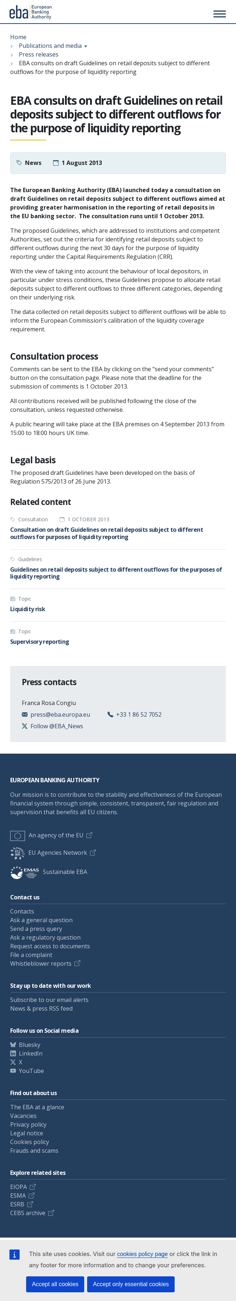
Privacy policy (28, 1124)
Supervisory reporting (39, 642)
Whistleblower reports (41, 964)
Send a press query (36, 929)
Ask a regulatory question (45, 937)
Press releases (38, 54)
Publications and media (50, 46)
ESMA (18, 1196)
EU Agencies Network (48, 853)
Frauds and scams (34, 1151)
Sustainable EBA (48, 872)
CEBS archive (27, 1213)
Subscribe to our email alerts (49, 1000)
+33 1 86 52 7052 (139, 714)
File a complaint (31, 955)
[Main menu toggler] (218, 14)
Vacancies (23, 1116)
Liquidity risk (27, 609)
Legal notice (26, 1133)
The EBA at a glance (37, 1107)
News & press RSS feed (41, 1008)
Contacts (22, 911)
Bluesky (29, 1045)
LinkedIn (30, 1053)
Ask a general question (41, 920)
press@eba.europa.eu (60, 714)
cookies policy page (142, 1254)
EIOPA (18, 1187)
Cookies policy (29, 1142)
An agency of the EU (47, 835)
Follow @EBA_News (56, 726)
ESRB (17, 1204)
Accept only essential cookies (131, 1284)
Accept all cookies (55, 1284)
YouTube (31, 1071)
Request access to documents (50, 946)
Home (18, 37)
